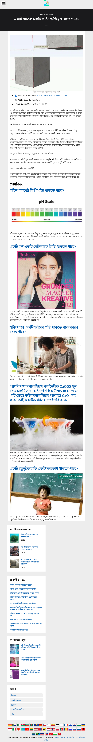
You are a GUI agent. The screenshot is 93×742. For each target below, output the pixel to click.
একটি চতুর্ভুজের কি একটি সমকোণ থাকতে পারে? (44, 469)
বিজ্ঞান (13, 695)
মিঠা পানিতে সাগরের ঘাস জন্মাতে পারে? (29, 536)
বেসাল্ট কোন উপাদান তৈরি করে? (21, 585)
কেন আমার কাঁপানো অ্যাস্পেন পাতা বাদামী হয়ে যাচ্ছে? (31, 659)
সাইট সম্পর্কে (60, 737)
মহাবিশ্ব (13, 705)
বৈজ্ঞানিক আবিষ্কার (18, 709)
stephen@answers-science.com (53, 95)
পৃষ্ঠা (12, 714)
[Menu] (3, 3)
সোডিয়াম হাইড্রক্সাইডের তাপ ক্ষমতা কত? (23, 603)
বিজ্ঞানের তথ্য (16, 700)
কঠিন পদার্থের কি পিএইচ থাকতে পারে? (37, 190)
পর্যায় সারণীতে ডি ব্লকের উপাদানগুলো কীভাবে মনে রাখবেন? (30, 562)
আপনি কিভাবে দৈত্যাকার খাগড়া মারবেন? (29, 548)
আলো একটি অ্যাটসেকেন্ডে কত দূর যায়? (23, 589)
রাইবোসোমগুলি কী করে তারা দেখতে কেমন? (24, 593)
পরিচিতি (70, 737)
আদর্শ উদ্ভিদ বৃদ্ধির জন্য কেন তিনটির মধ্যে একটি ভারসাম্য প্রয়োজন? (30, 672)
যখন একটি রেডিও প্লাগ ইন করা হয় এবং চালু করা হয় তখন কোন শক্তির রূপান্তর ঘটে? (26, 608)
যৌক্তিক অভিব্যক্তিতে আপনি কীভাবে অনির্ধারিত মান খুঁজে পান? (31, 647)
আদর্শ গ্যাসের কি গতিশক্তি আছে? (21, 620)
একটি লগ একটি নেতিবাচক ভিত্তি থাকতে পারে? (43, 247)
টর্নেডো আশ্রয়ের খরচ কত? (19, 630)
